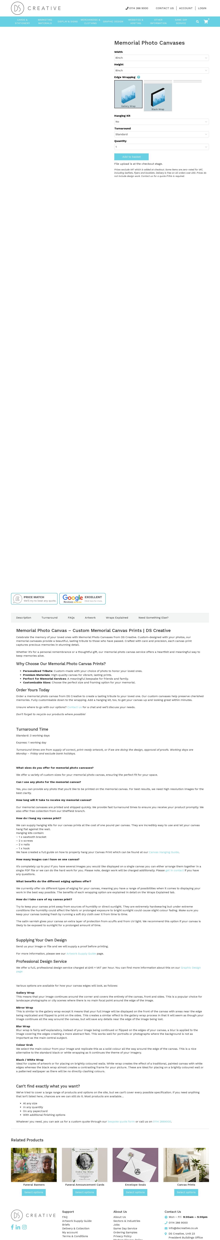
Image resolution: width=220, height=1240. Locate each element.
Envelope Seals (135, 1184)
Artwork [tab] (90, 617)
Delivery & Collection (75, 1228)
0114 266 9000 (138, 8)
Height (119, 64)
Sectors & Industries (126, 1220)
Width (118, 52)
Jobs (116, 1224)
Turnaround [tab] (49, 617)
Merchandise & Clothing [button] (90, 21)
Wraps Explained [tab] (117, 617)
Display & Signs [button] (68, 21)
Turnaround (122, 128)
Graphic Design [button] (113, 21)
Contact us (74, 707)
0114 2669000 (162, 1121)
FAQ (65, 1217)
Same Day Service (181, 21)
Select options (33, 1192)
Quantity (120, 141)
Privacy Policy (122, 1236)
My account (70, 1232)
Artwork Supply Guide (81, 953)
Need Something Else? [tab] (153, 617)
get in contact (175, 870)
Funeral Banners (34, 1184)
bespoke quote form (121, 1121)
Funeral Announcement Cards (84, 1184)
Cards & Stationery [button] (22, 21)
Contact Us (165, 8)
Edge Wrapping (127, 77)
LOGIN (202, 8)
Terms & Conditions (75, 1236)
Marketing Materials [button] (45, 21)
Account (186, 8)
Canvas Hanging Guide (164, 852)
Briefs (66, 1224)
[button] (206, 22)
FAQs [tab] (71, 617)
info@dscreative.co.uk (183, 1228)
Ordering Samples (125, 1232)
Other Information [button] (158, 21)
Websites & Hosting (135, 21)
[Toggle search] (197, 21)
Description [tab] (23, 617)
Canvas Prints (186, 1184)
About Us (119, 1217)
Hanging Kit (122, 115)
